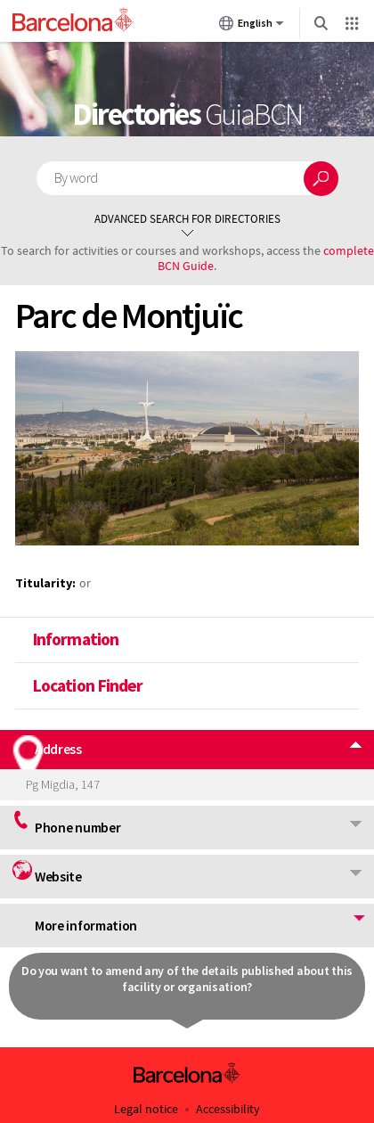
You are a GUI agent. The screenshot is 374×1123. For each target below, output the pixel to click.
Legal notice (146, 1109)
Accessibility (228, 1109)
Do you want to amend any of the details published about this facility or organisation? (187, 979)
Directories (187, 114)
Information (75, 639)
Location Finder (87, 685)
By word (76, 177)
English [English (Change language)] (251, 26)
